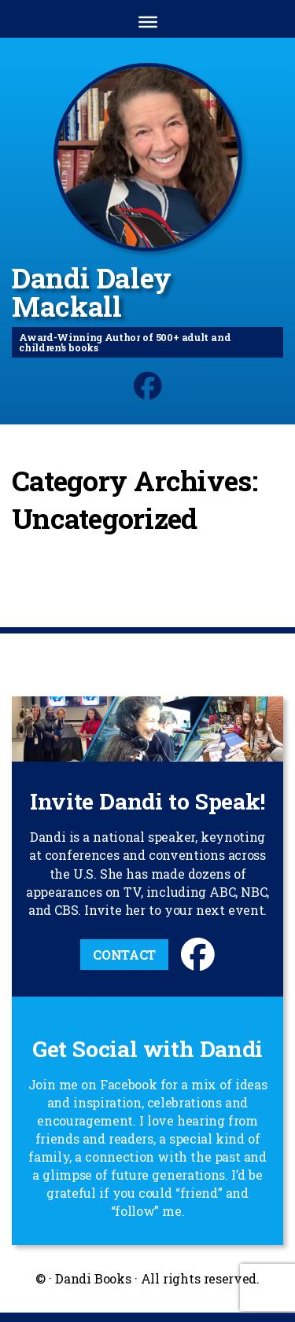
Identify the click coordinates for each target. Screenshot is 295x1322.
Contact (124, 954)
